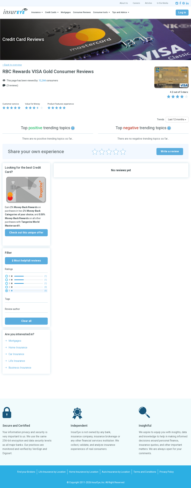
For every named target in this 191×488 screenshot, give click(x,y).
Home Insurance (18, 347)
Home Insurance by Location (83, 472)
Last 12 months (177, 119)
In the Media (162, 3)
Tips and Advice (119, 12)
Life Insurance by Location (52, 472)
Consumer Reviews (82, 12)
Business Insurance (20, 367)
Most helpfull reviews (26, 260)
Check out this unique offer (26, 232)
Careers (136, 3)
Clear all (26, 321)
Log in (182, 12)
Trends (160, 119)
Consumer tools (100, 12)
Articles (148, 3)
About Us (124, 3)
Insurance (36, 12)
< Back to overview (12, 65)
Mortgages (66, 12)
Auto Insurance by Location (116, 472)
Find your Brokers (26, 472)
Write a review (170, 151)
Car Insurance (16, 354)
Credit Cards (50, 12)
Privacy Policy (167, 472)
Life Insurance (17, 360)
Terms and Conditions (144, 472)
